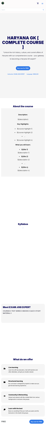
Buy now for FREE (23, 68)
